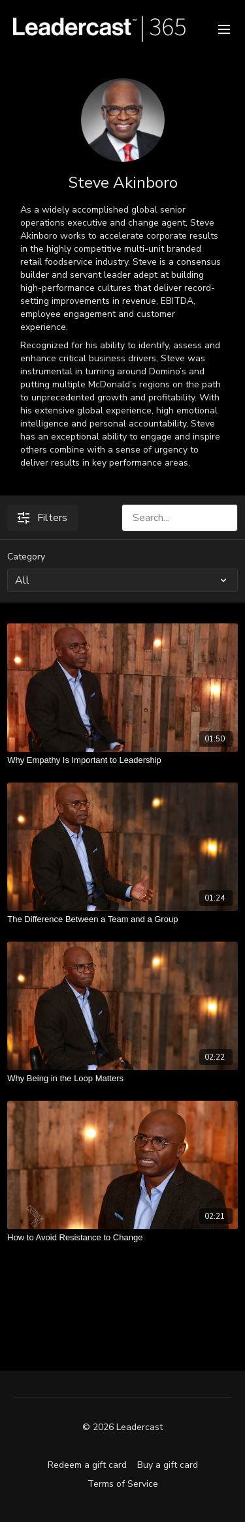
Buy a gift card (167, 1465)
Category (26, 556)
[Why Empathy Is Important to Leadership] (122, 760)
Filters (42, 518)
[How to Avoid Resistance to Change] (122, 1237)
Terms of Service (123, 1484)
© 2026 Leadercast (122, 1427)
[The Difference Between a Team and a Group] (122, 919)
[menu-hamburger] (224, 28)
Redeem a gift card (87, 1465)
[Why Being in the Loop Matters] (122, 1078)
